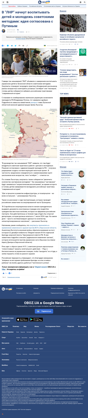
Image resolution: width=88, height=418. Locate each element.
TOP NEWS (64, 94)
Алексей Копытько (65, 218)
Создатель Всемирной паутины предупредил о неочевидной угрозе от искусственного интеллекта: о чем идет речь (69, 53)
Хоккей (31, 337)
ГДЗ (17, 343)
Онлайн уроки (30, 343)
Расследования (50, 326)
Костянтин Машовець (66, 191)
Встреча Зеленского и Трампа (71, 6)
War (18, 29)
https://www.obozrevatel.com (60, 378)
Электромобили (28, 348)
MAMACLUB (32, 365)
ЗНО (41, 343)
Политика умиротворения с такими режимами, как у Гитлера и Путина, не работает (69, 249)
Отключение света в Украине (52, 6)
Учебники (22, 343)
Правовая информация (57, 288)
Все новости (82, 326)
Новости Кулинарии (34, 354)
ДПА (37, 343)
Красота (30, 371)
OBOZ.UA (79, 382)
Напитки (25, 354)
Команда (36, 288)
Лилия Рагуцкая (11, 29)
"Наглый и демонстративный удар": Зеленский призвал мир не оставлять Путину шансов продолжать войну (72, 120)
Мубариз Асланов (65, 230)
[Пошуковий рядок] (84, 2)
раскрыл (34, 102)
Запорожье (29, 332)
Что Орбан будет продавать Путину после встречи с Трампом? (67, 173)
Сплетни (24, 371)
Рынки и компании (21, 359)
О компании (19, 288)
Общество (70, 326)
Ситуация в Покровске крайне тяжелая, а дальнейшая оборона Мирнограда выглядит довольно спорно (68, 187)
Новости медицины (21, 365)
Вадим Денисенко (65, 177)
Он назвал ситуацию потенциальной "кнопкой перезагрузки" (67, 60)
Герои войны (12, 6)
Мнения (63, 167)
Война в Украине (22, 6)
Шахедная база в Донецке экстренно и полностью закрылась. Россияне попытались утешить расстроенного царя (69, 237)
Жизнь (36, 326)
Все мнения (64, 259)
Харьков (23, 332)
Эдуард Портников (66, 253)
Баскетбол (24, 337)
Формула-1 (41, 337)
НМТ (45, 343)
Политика (16, 326)
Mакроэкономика (33, 359)
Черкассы (42, 332)
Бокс (35, 337)
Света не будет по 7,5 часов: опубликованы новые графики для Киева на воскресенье (73, 153)
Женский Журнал (43, 371)
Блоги (58, 326)
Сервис (41, 348)
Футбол (18, 337)
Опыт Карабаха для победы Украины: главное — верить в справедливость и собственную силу (70, 225)
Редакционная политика (13, 277)
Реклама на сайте (21, 293)
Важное (63, 11)
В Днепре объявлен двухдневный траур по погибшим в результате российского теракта (72, 37)
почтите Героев (20, 38)
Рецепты (18, 354)
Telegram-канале (40, 267)
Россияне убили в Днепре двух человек (71, 42)
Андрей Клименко (65, 206)
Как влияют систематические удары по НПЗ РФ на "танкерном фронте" (69, 201)
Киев (17, 332)
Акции (36, 348)
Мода (35, 371)
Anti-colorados (64, 241)
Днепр (36, 332)
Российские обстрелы (35, 6)
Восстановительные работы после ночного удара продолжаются (72, 125)
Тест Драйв (19, 348)
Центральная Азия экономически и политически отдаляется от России (69, 213)
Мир (25, 326)
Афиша (18, 371)
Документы (37, 293)
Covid (37, 365)
